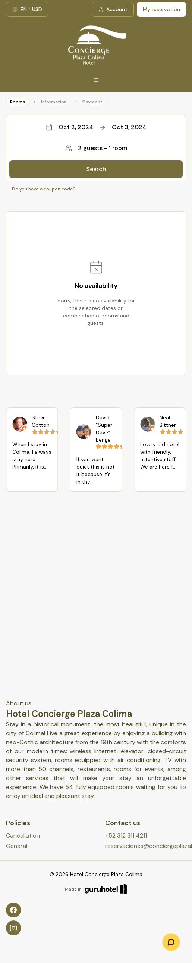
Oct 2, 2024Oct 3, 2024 (96, 127)
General (16, 846)
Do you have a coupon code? (44, 189)
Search (96, 169)
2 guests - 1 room (96, 148)
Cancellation (23, 835)
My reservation (161, 9)
